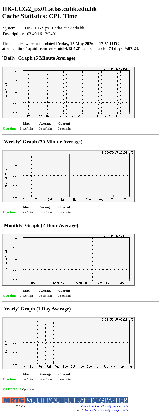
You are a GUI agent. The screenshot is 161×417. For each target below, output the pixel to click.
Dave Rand (91, 410)
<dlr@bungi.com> (114, 410)
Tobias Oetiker (89, 406)
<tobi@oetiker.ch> (114, 406)
